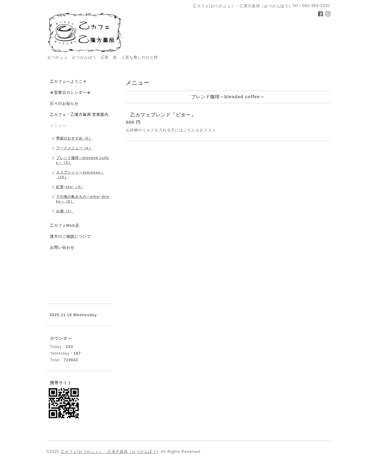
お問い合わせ (62, 247)
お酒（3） (65, 211)
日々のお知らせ (64, 103)
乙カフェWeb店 (64, 225)
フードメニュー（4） (74, 148)
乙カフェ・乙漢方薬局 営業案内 (79, 114)
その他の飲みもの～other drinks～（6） (82, 199)
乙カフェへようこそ (68, 81)
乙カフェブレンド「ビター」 (163, 114)
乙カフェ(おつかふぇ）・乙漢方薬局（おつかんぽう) (109, 451)
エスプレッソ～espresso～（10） (80, 174)
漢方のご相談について (70, 236)
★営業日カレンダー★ (70, 92)
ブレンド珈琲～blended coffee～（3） (82, 160)
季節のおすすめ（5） (74, 138)
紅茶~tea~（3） (70, 187)
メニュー (58, 125)
